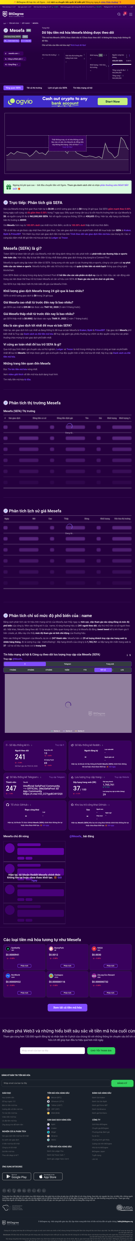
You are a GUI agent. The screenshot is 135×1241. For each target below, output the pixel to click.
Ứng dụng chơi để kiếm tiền (12, 1125)
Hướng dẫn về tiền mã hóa (12, 1109)
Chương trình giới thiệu (101, 1140)
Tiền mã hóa (15, 23)
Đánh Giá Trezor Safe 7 (56, 1155)
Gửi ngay (112, 767)
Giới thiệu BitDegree (99, 1124)
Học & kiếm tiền (8, 1098)
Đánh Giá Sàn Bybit (99, 1101)
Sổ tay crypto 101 (9, 1101)
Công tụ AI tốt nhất (9, 1148)
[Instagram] (34, 1191)
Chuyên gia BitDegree (100, 1128)
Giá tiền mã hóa (8, 1151)
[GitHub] (44, 1191)
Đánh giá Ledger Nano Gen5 (58, 1159)
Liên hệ (95, 1159)
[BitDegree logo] (10, 1223)
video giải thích (15, 374)
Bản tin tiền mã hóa (9, 1105)
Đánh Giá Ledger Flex (55, 1151)
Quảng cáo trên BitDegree (102, 1144)
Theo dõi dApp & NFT (10, 1155)
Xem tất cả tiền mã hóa (67, 1007)
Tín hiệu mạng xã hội (82, 88)
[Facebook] (19, 1191)
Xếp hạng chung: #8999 (12, 36)
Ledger (54, 237)
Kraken (127, 230)
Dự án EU (95, 1136)
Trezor (64, 237)
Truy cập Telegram (57, 777)
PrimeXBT (16, 234)
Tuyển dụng (96, 1155)
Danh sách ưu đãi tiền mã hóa (38, 334)
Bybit (6, 234)
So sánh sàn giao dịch (10, 1140)
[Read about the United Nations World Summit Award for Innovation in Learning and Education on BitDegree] (124, 1206)
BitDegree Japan (98, 1151)
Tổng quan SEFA (13, 88)
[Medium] (29, 1191)
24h (100, 55)
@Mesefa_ (18, 659)
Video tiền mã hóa (9, 1117)
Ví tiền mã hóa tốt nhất (11, 1144)
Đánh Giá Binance (99, 1109)
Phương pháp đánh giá (101, 1132)
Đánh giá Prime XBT (100, 1105)
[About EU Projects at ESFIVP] (12, 1206)
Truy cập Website (121, 777)
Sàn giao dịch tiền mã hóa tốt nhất (15, 1136)
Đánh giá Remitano (99, 1113)
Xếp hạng (26, 23)
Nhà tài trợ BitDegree (100, 1148)
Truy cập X (59, 745)
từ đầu (27, 379)
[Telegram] (9, 1191)
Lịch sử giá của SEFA (58, 88)
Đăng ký (122, 1083)
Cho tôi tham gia (101, 1050)
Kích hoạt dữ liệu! (78, 45)
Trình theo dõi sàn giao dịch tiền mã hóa (90, 234)
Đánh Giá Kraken (98, 1098)
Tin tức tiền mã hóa (17, 369)
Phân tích (24, 966)
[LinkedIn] (24, 1191)
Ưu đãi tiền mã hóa (9, 1121)
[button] (124, 14)
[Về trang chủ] (6, 23)
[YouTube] (14, 1191)
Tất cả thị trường (35, 88)
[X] (4, 1191)
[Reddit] (39, 1191)
